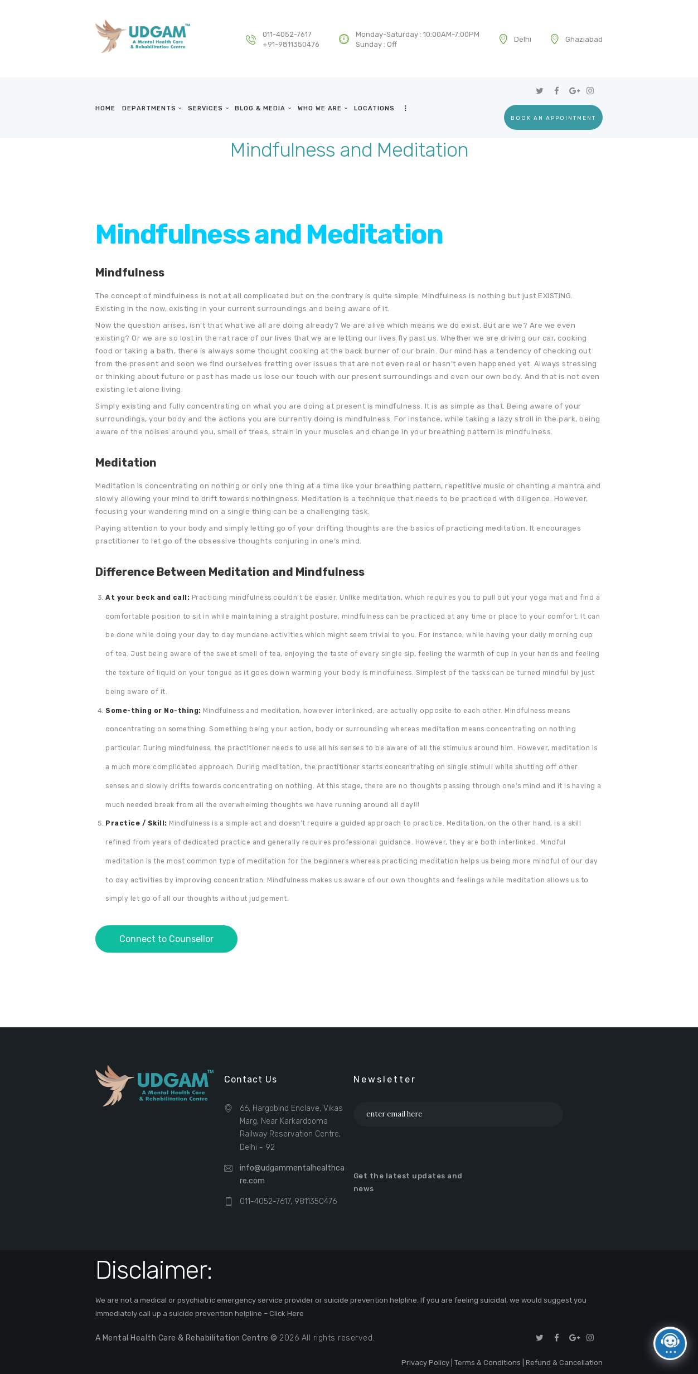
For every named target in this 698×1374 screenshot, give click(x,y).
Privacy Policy (425, 1362)
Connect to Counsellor (166, 939)
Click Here (286, 1313)
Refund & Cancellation (564, 1362)
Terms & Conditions (487, 1362)
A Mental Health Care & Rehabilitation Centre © (187, 1338)
